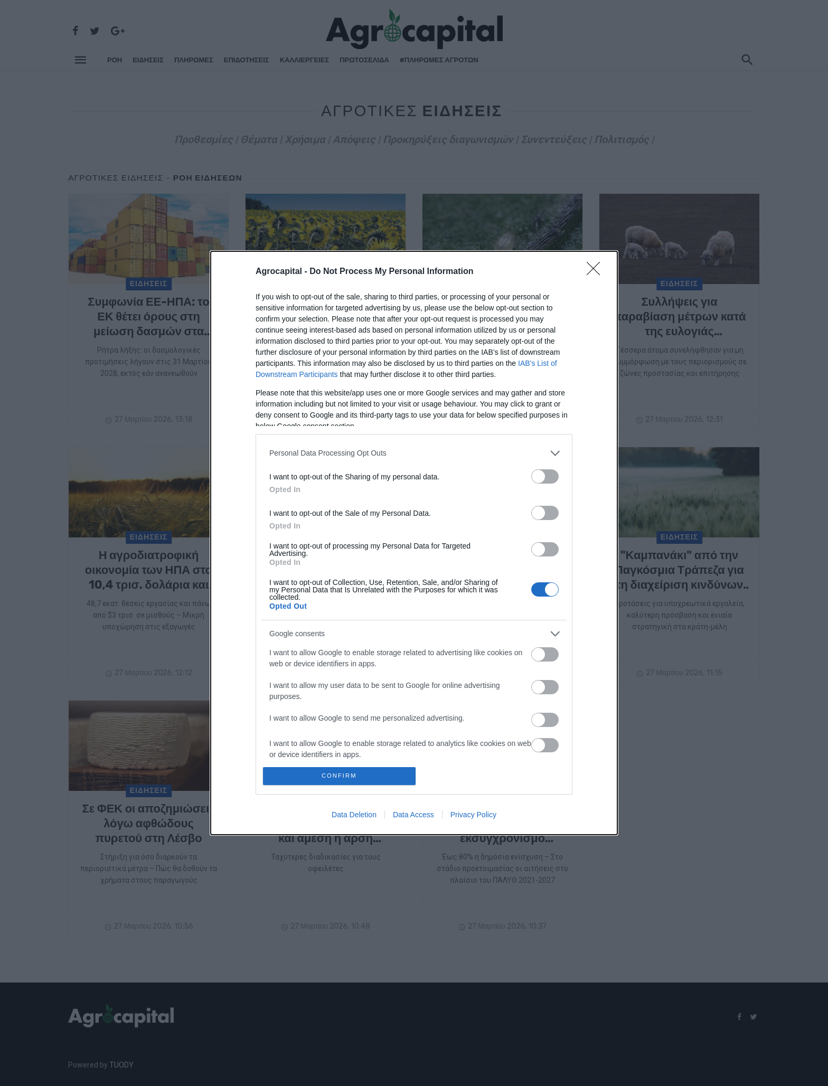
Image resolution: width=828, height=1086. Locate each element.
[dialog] (414, 543)
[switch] (545, 474)
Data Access (413, 817)
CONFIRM (341, 776)
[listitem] (414, 451)
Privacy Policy (473, 817)
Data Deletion (354, 817)
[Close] (597, 270)
